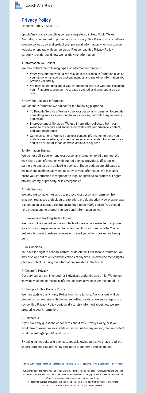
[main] (73, 183)
